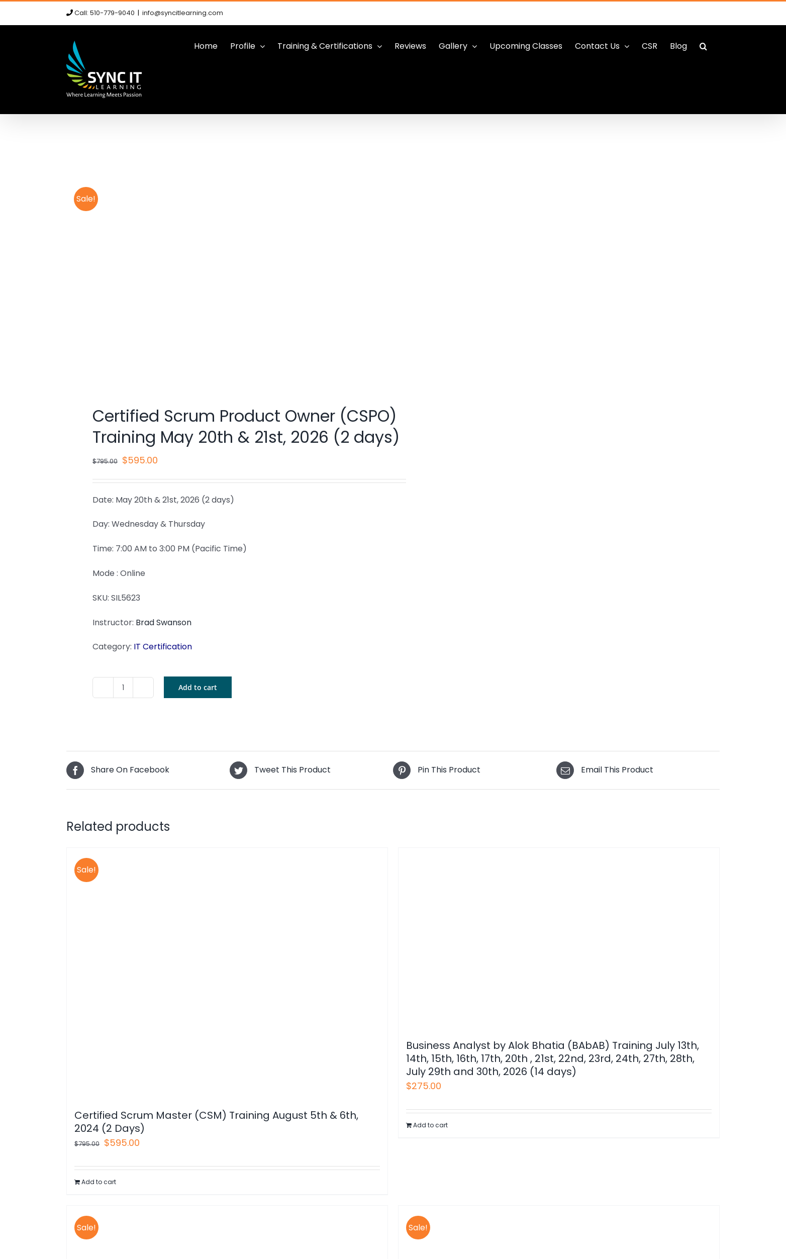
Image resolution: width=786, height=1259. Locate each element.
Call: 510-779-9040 (104, 13)
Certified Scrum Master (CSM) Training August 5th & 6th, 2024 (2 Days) (216, 1121)
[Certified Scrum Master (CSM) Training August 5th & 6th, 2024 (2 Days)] (227, 973)
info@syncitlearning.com (182, 13)
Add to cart (197, 687)
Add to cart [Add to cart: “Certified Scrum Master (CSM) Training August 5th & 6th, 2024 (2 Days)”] (98, 1182)
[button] (703, 46)
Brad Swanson (163, 622)
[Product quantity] (123, 687)
